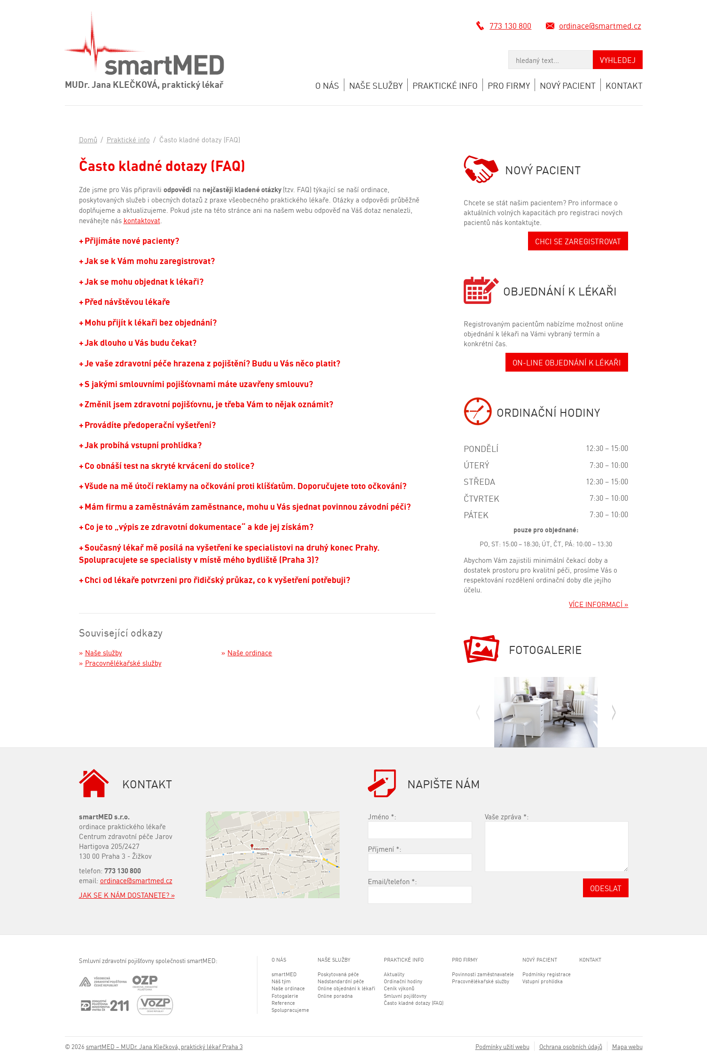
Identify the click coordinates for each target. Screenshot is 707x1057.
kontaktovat (142, 220)
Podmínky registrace (546, 974)
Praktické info (445, 84)
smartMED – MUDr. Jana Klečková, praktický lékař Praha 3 (164, 1046)
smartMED (284, 974)
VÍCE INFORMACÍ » (598, 603)
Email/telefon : (392, 881)
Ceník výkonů (399, 988)
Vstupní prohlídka (542, 981)
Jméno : (382, 816)
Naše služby (376, 84)
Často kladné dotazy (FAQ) (413, 1002)
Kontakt (624, 84)
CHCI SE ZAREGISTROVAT (578, 240)
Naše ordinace (249, 652)
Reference (283, 1002)
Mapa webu (627, 1046)
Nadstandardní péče (341, 981)
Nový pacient (568, 84)
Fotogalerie (285, 995)
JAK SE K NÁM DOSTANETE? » (127, 894)
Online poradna (335, 995)
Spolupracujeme (290, 1009)
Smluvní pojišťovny (405, 995)
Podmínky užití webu (502, 1046)
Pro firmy (509, 84)
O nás (327, 84)
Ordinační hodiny (403, 981)
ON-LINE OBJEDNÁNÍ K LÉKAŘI (567, 362)
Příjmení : (384, 849)
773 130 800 (511, 25)
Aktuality (394, 974)
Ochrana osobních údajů (570, 1046)
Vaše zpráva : (506, 816)
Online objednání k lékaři (346, 988)
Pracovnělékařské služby (123, 662)
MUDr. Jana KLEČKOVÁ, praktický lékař (144, 83)
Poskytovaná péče (338, 974)
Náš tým (281, 981)
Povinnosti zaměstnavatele (483, 974)
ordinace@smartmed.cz (601, 25)
